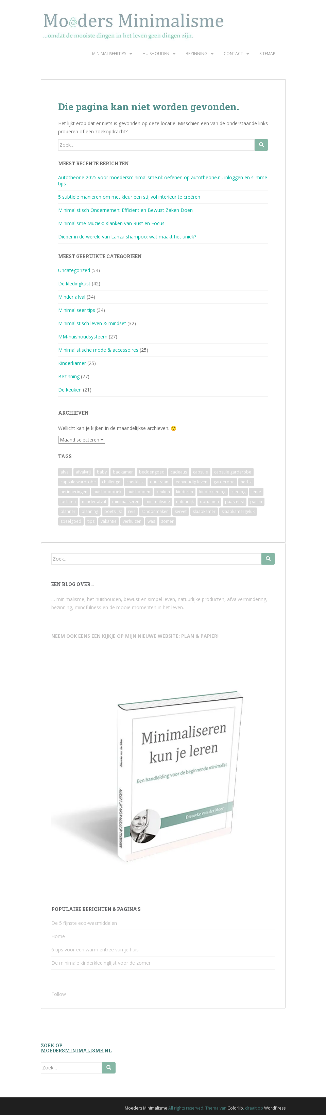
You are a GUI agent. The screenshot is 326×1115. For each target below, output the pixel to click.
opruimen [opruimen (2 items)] (209, 501)
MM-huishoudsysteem (82, 336)
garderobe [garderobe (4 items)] (224, 482)
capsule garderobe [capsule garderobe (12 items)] (232, 472)
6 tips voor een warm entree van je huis (95, 949)
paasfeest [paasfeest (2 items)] (234, 501)
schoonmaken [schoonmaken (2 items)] (155, 511)
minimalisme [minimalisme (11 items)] (157, 501)
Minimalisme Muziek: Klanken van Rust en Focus (111, 223)
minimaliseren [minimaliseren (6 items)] (125, 501)
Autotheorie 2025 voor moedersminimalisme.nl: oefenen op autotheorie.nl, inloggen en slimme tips (162, 180)
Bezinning (196, 53)
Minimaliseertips (109, 53)
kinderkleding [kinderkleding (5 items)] (212, 492)
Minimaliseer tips (76, 310)
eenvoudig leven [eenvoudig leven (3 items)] (191, 482)
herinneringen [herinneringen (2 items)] (74, 492)
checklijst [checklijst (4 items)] (135, 482)
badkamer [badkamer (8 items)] (123, 472)
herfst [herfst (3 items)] (246, 482)
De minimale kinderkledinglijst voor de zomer (101, 963)
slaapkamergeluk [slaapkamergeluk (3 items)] (238, 511)
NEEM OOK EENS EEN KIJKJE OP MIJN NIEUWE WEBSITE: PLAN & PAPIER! (135, 636)
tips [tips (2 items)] (91, 521)
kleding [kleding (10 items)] (238, 492)
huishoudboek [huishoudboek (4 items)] (107, 492)
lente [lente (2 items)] (256, 492)
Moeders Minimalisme (146, 1108)
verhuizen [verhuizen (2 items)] (132, 521)
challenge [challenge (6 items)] (111, 482)
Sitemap (267, 53)
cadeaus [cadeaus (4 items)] (179, 472)
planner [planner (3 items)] (68, 511)
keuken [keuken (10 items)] (163, 492)
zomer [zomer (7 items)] (167, 521)
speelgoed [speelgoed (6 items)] (71, 521)
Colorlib (235, 1108)
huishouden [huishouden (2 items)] (138, 492)
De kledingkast (74, 283)
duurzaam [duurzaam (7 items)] (160, 482)
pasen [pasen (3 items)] (256, 501)
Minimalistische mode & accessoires (98, 350)
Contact (233, 53)
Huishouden (155, 53)
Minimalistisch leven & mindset (92, 323)
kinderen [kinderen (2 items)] (184, 492)
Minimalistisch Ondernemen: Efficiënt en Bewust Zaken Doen (125, 210)
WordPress (275, 1108)
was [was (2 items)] (151, 521)
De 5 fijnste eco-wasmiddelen (84, 923)
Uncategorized (74, 270)
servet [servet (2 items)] (181, 511)
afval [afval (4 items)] (65, 472)
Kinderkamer (72, 363)
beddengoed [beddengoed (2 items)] (152, 472)
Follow (58, 994)
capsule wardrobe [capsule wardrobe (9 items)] (78, 482)
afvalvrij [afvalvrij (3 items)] (83, 472)
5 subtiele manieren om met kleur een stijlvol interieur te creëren (129, 197)
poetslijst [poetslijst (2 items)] (113, 511)
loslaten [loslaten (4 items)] (68, 501)
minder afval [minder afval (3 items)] (94, 501)
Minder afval (71, 297)
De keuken (70, 389)
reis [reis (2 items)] (131, 511)
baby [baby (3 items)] (102, 472)
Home (58, 936)
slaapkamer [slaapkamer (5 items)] (204, 511)
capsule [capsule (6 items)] (200, 472)
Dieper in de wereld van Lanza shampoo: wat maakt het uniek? (127, 236)
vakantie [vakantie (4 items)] (109, 521)
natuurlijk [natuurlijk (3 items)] (185, 501)
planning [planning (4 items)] (90, 511)
